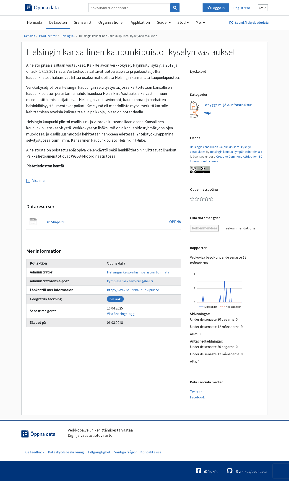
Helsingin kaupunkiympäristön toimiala (138, 272)
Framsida (29, 36)
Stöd (181, 22)
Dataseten (58, 22)
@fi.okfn (207, 471)
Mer (198, 22)
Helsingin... (68, 36)
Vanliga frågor (125, 452)
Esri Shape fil (54, 222)
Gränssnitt (82, 22)
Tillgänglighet (99, 452)
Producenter (48, 36)
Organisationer (111, 22)
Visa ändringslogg (121, 313)
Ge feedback (34, 452)
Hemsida (34, 22)
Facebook (197, 397)
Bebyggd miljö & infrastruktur (228, 104)
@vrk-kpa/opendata (247, 471)
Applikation (140, 22)
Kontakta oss (150, 452)
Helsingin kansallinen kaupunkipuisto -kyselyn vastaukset (118, 36)
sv (262, 8)
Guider (162, 22)
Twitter (196, 391)
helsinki (115, 299)
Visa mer (36, 180)
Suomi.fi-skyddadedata (251, 23)
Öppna (175, 221)
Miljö (207, 113)
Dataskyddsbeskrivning (66, 452)
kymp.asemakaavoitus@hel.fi (130, 281)
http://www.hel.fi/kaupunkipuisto (133, 290)
